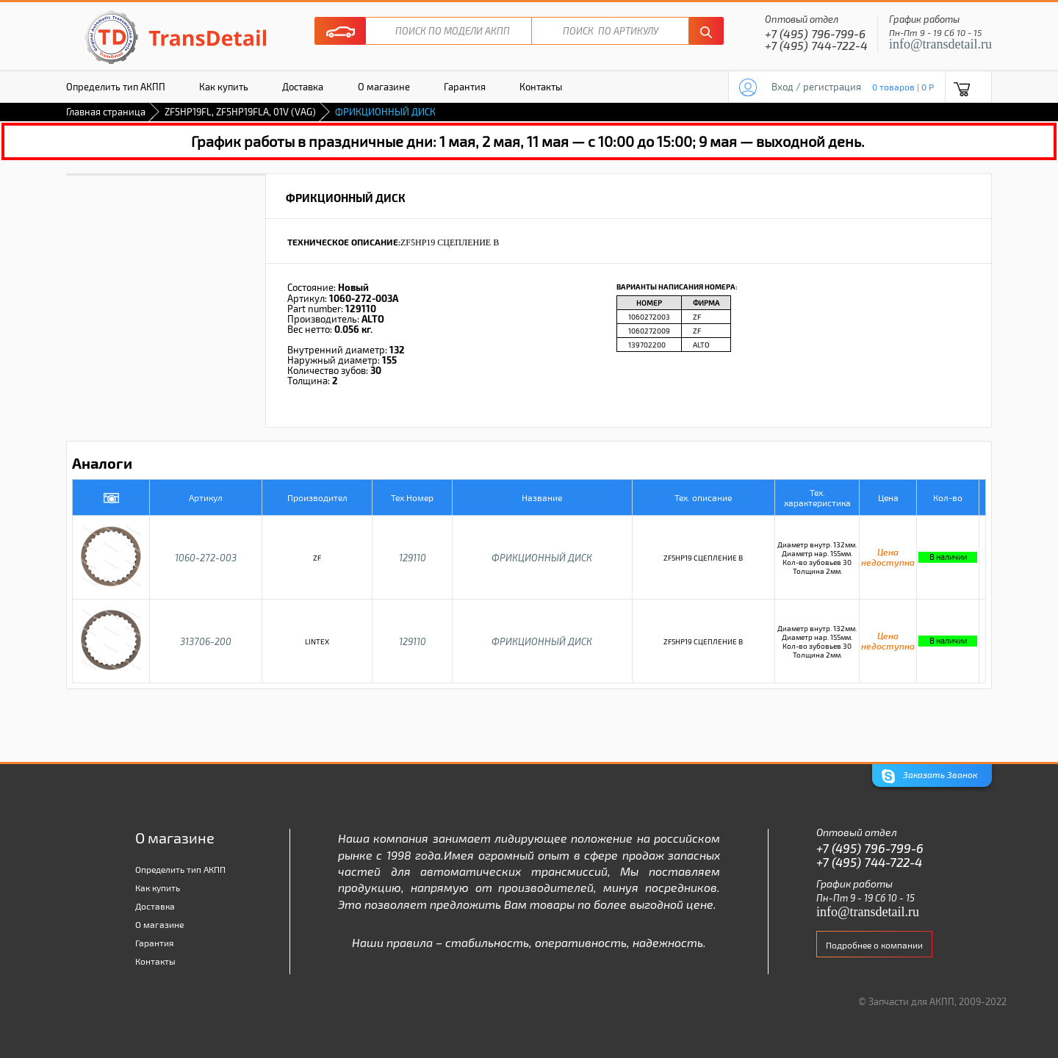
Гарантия (465, 87)
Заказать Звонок (929, 776)
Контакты (540, 87)
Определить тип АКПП (115, 87)
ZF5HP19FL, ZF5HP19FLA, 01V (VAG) (240, 112)
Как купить (223, 87)
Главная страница (105, 112)
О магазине (384, 87)
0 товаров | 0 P (903, 87)
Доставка (302, 87)
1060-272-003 (206, 558)
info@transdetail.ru (940, 44)
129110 (412, 558)
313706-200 (205, 641)
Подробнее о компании (874, 945)
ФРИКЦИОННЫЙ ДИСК (542, 558)
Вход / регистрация (816, 87)
